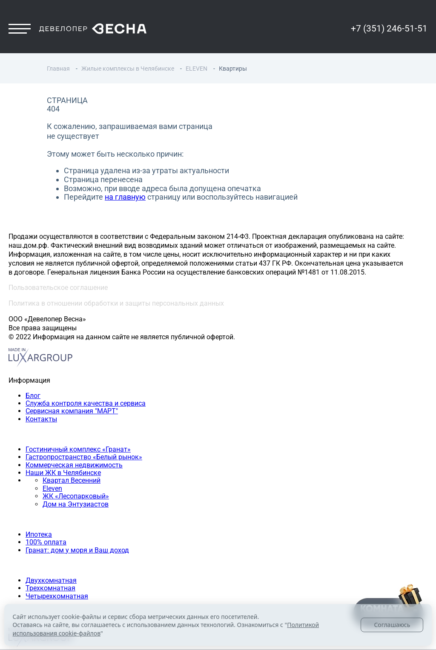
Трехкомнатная (50, 588)
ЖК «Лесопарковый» (76, 496)
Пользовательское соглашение (58, 287)
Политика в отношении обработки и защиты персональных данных (116, 303)
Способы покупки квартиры (53, 519)
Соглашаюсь (392, 625)
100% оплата (46, 542)
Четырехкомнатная (57, 596)
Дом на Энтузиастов (76, 504)
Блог (33, 396)
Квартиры (24, 565)
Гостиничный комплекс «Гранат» (78, 449)
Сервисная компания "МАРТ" (72, 411)
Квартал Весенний (71, 480)
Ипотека (39, 534)
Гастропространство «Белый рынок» (84, 457)
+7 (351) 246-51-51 (389, 28)
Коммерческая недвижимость (74, 465)
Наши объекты (32, 434)
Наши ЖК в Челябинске (63, 473)
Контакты (41, 419)
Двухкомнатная (51, 580)
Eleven (52, 488)
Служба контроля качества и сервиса (86, 403)
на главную (125, 196)
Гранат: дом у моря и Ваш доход (77, 550)
